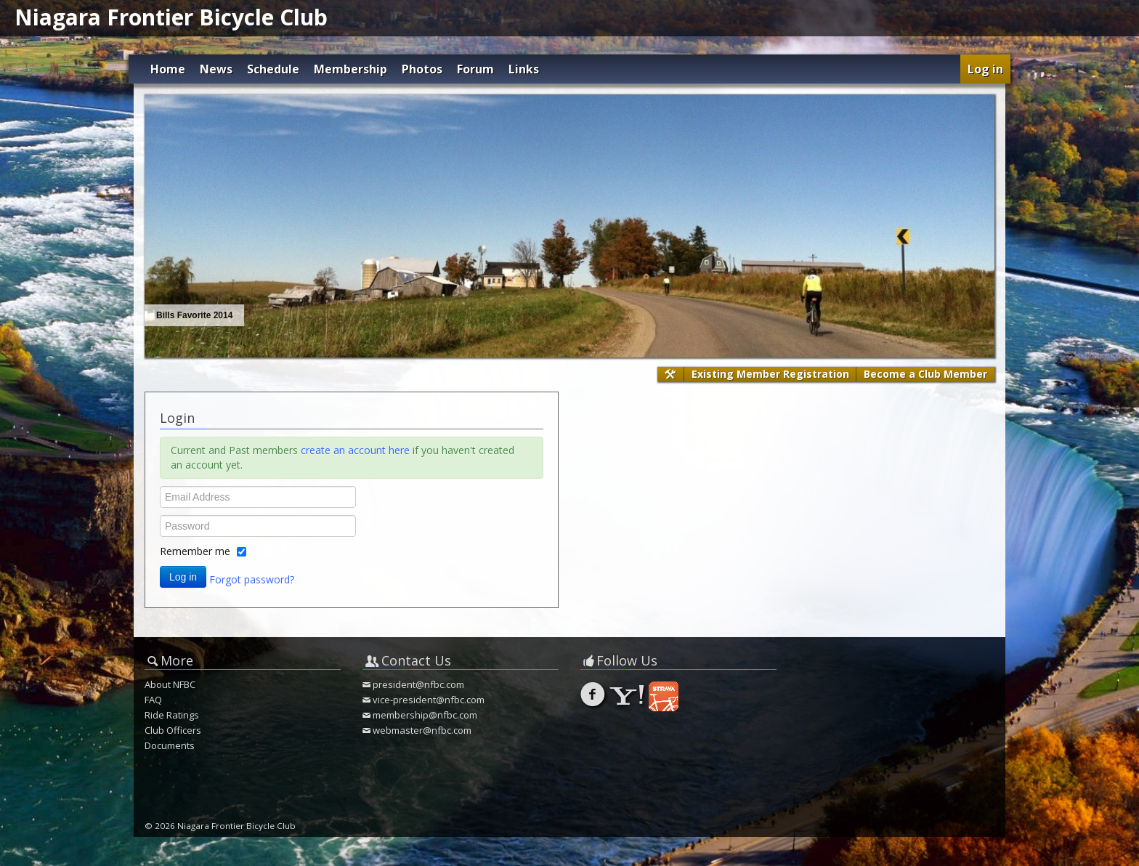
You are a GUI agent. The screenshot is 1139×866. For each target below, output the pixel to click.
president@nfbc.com (418, 684)
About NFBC (170, 684)
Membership (350, 69)
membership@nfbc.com (425, 714)
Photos (422, 69)
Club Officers (173, 730)
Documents (170, 745)
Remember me (195, 551)
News (216, 69)
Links (523, 69)
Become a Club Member (925, 374)
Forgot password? (251, 579)
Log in (985, 69)
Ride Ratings (172, 714)
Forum (475, 69)
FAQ (153, 699)
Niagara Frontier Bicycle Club (171, 17)
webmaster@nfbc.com (422, 730)
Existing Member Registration (770, 374)
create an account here (355, 450)
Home (167, 69)
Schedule (273, 69)
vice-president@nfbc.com (429, 699)
